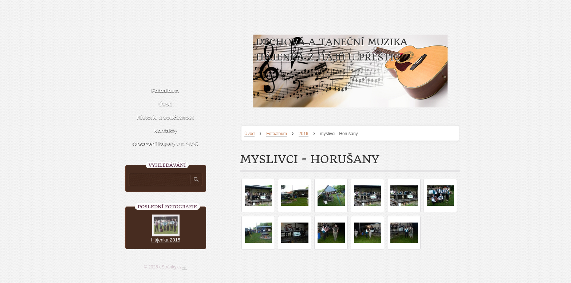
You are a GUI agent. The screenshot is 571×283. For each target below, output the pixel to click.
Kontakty (165, 130)
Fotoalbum (276, 133)
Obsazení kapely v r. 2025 (165, 144)
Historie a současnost (165, 117)
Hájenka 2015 (165, 240)
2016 (303, 133)
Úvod (249, 133)
